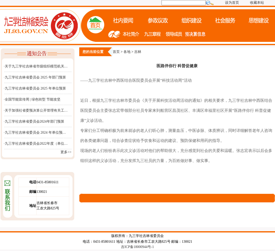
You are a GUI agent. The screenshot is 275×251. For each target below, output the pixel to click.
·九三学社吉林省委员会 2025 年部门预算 (35, 77)
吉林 (137, 52)
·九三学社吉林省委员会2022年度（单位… (36, 143)
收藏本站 (257, 3)
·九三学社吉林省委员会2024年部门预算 (34, 121)
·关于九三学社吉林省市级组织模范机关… (36, 66)
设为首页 (232, 3)
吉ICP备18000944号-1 (137, 247)
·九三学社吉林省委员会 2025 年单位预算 (35, 88)
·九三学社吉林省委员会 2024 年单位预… (35, 132)
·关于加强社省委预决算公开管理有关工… (36, 110)
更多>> (66, 152)
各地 (127, 52)
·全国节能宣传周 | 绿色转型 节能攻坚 (32, 99)
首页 (116, 52)
